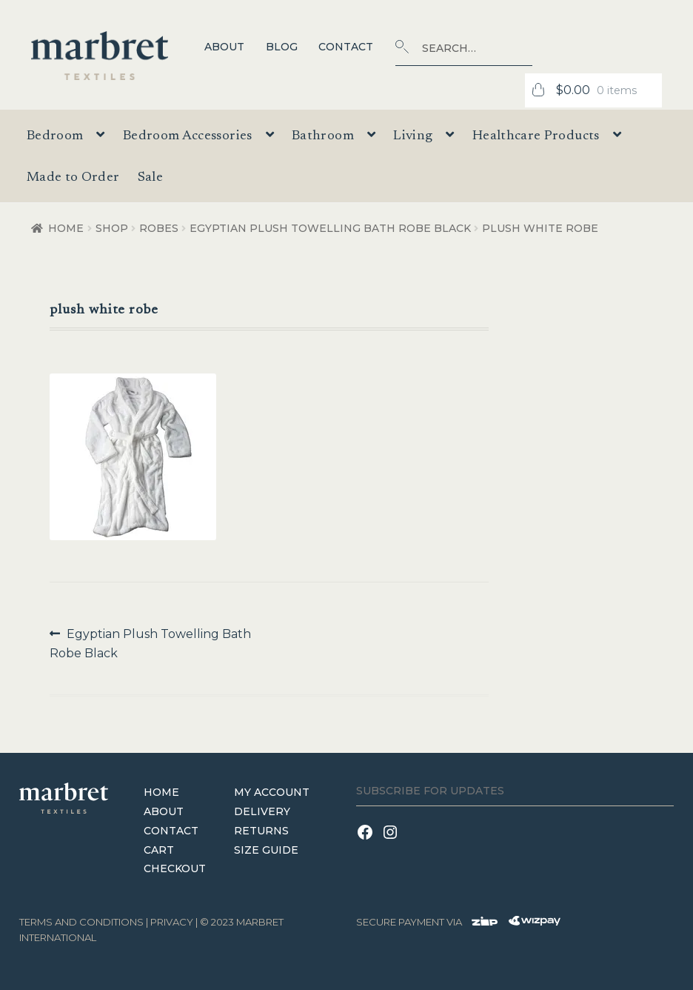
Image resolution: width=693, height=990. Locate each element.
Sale (150, 178)
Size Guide (266, 850)
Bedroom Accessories (187, 136)
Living (412, 136)
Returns (261, 830)
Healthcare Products (536, 136)
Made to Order (73, 178)
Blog (282, 46)
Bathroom (323, 136)
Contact (345, 46)
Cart (159, 850)
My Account (271, 792)
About (224, 46)
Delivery (262, 811)
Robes (158, 228)
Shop (112, 228)
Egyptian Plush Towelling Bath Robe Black (330, 228)
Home (66, 228)
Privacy (171, 922)
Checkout (175, 868)
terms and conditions (81, 922)
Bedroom (55, 136)
